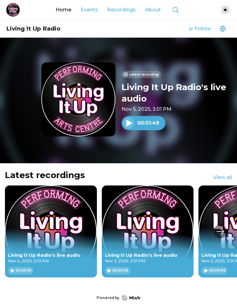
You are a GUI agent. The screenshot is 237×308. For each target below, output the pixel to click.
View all (222, 177)
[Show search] (175, 9)
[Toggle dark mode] (225, 9)
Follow (200, 28)
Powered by (118, 298)
